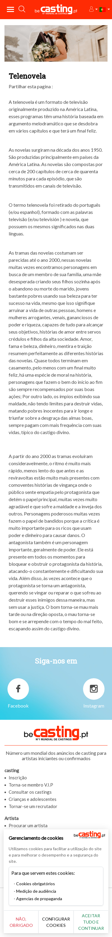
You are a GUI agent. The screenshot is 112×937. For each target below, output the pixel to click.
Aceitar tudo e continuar (91, 922)
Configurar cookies (56, 922)
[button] (93, 9)
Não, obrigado (21, 922)
